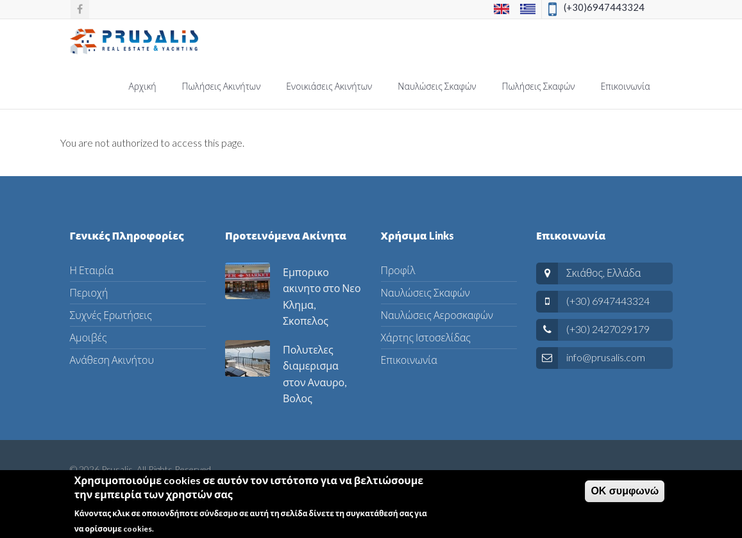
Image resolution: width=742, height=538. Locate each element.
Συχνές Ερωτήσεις (111, 315)
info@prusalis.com (605, 357)
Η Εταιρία (92, 270)
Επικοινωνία (625, 86)
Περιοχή (89, 292)
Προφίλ (398, 270)
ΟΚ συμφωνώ (625, 495)
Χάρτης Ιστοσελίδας (426, 337)
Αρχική (142, 86)
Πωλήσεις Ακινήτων (221, 86)
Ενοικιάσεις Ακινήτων (329, 86)
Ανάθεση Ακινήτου (112, 360)
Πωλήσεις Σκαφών (538, 86)
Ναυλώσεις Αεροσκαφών (437, 315)
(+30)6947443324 (604, 7)
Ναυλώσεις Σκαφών (437, 86)
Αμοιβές (88, 337)
